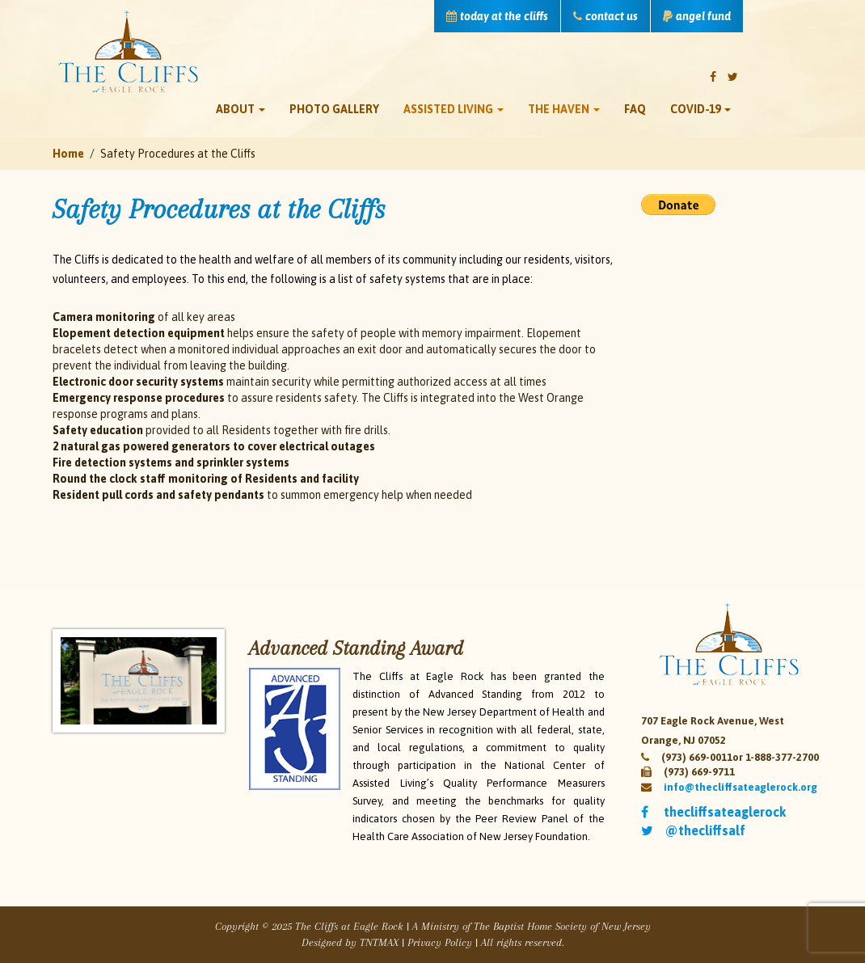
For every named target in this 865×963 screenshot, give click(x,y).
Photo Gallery (334, 109)
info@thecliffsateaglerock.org (740, 787)
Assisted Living (453, 109)
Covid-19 (700, 109)
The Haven (564, 109)
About (240, 109)
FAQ (635, 109)
